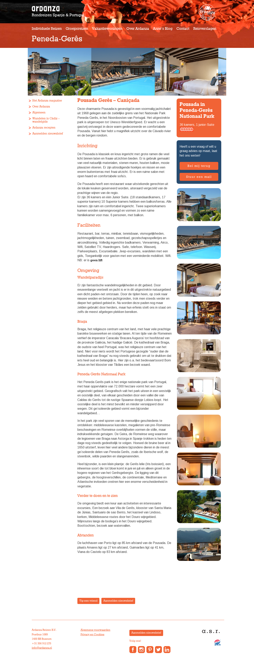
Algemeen (38, 112)
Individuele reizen (47, 29)
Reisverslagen (204, 29)
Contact (182, 29)
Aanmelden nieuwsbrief (47, 133)
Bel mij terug (199, 165)
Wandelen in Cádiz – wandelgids (46, 120)
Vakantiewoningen (107, 29)
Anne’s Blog (162, 29)
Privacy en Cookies (92, 634)
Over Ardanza (137, 29)
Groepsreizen (77, 29)
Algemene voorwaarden (95, 630)
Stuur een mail (199, 176)
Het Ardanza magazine (47, 100)
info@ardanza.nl (42, 648)
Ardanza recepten (43, 127)
